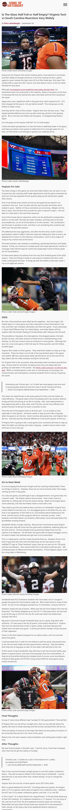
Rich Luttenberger (12, 23)
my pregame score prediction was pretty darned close (32, 89)
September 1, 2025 (47, 389)
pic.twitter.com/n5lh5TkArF (17, 762)
